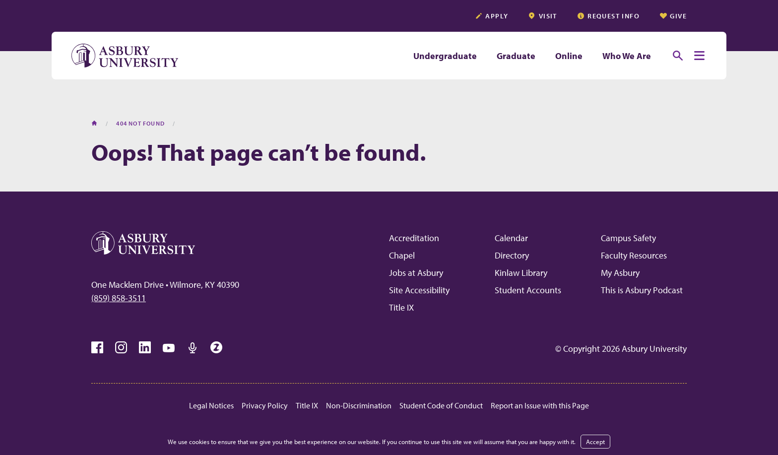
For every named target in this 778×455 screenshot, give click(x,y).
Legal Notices (211, 405)
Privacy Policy (265, 405)
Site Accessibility (419, 290)
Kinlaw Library (521, 272)
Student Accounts (528, 290)
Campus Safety (628, 238)
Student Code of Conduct (441, 405)
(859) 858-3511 (118, 298)
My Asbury (620, 272)
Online (569, 56)
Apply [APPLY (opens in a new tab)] (491, 15)
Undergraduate (445, 56)
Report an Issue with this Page (540, 405)
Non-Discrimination (358, 405)
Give (673, 15)
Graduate (516, 56)
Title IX (401, 307)
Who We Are (626, 56)
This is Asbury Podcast (642, 290)
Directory (512, 255)
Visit (542, 15)
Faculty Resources (634, 255)
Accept (595, 442)
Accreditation (414, 238)
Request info (608, 15)
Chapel (402, 255)
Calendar (511, 238)
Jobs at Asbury (416, 272)
